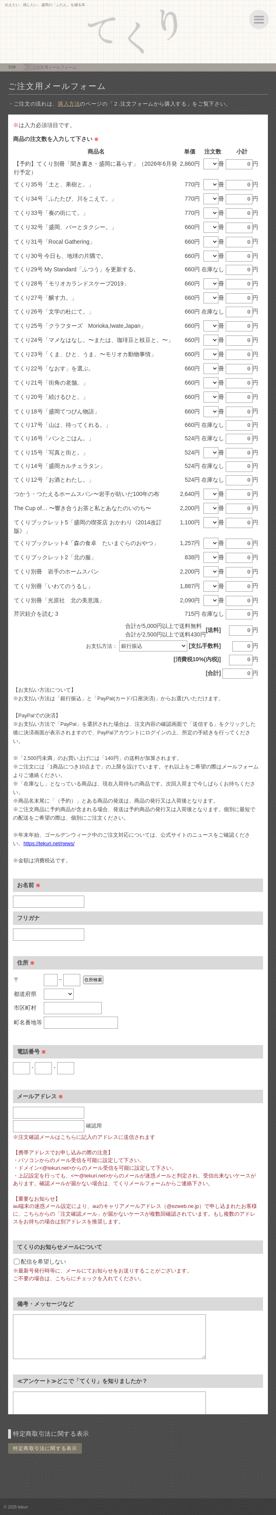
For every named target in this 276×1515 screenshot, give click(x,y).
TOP (12, 67)
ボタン (259, 19)
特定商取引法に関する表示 (45, 1448)
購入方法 (69, 104)
